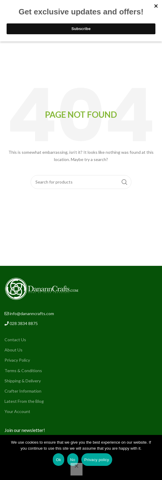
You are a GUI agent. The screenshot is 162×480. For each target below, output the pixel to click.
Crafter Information (22, 390)
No (72, 459)
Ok (58, 459)
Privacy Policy (17, 360)
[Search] (81, 182)
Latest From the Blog (24, 401)
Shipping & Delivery (22, 380)
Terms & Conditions (23, 370)
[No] (76, 469)
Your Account (17, 411)
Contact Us (15, 339)
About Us (13, 349)
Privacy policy (96, 459)
